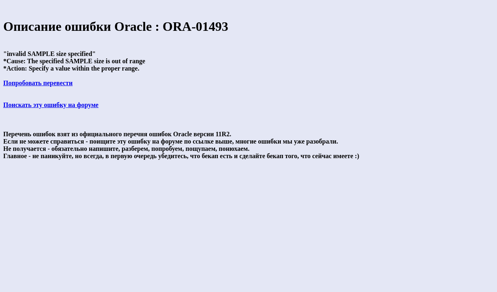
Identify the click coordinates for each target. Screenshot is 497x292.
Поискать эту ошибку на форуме (51, 104)
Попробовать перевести (38, 82)
